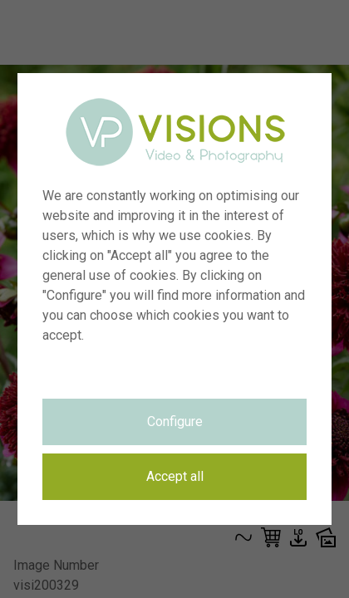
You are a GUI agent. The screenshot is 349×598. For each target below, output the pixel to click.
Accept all (175, 476)
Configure (175, 421)
